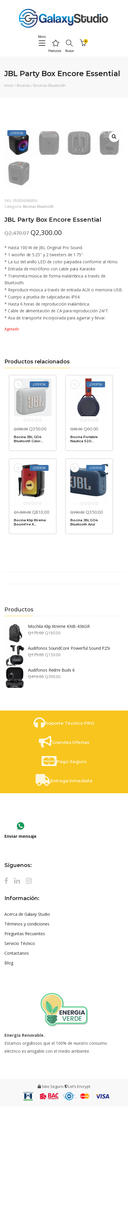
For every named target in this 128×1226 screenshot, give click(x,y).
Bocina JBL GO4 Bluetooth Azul (84, 642)
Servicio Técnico (19, 1063)
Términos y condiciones (26, 1043)
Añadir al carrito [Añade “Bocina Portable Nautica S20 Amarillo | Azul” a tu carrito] (74, 503)
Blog (8, 1082)
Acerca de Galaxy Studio (27, 1033)
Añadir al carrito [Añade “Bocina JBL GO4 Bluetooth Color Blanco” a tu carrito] (18, 503)
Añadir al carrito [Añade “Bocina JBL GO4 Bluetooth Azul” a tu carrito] (74, 587)
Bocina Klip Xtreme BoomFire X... (30, 642)
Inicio (9, 85)
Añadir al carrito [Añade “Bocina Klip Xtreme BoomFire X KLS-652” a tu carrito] (18, 587)
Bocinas (24, 85)
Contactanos (16, 1072)
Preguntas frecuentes (24, 1053)
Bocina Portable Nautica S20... (84, 558)
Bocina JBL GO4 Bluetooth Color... (28, 558)
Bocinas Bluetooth (49, 85)
